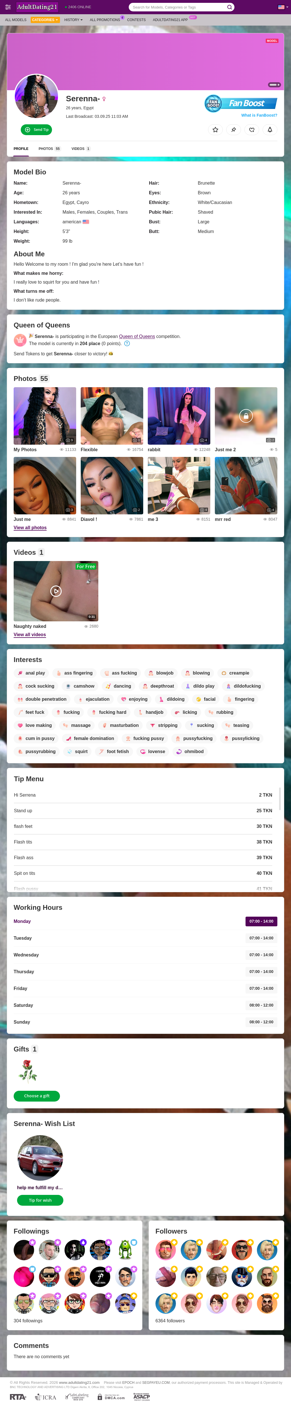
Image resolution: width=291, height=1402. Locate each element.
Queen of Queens (137, 336)
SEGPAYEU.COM (156, 1383)
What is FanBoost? (259, 115)
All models (15, 20)
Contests (136, 20)
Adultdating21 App (172, 19)
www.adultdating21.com (79, 1382)
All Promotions (106, 19)
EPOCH (128, 1383)
